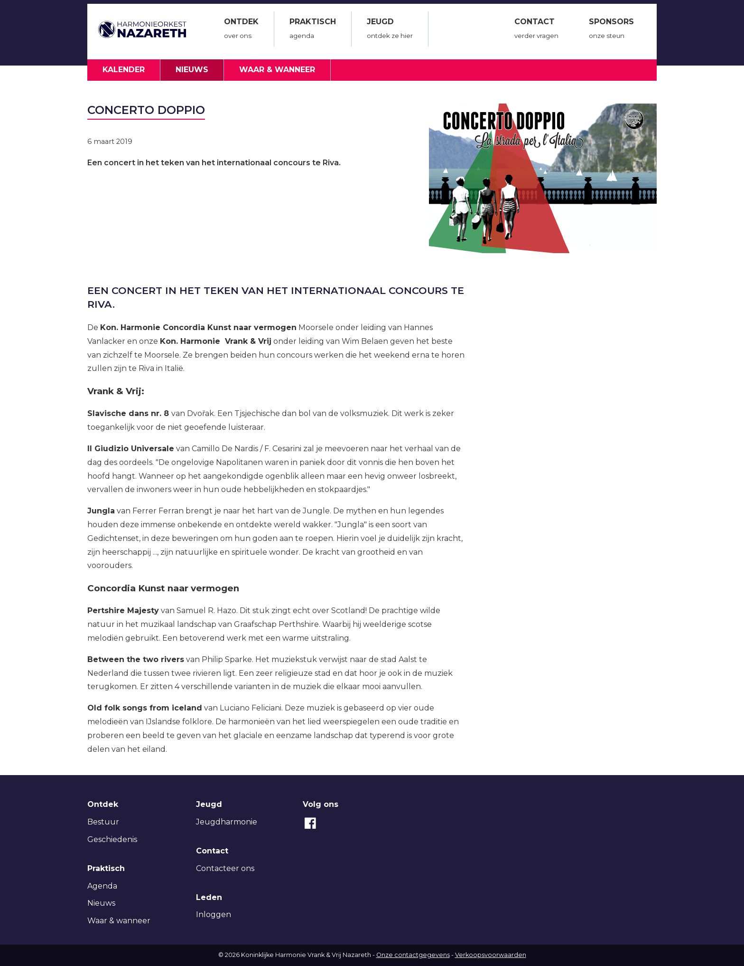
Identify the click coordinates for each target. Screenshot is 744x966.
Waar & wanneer (277, 69)
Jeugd (390, 30)
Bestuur (103, 821)
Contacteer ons (225, 868)
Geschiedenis (112, 839)
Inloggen (213, 914)
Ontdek (241, 30)
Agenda (102, 885)
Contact (536, 30)
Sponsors (611, 30)
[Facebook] (310, 828)
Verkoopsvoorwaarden (490, 954)
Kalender (123, 69)
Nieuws (192, 69)
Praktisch (312, 30)
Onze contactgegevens (413, 954)
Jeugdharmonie (226, 821)
